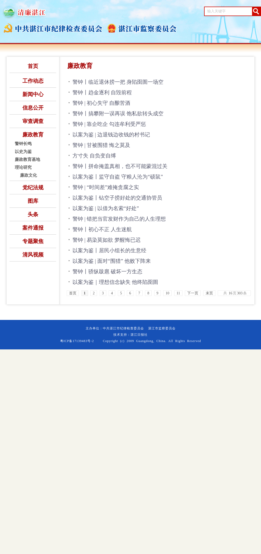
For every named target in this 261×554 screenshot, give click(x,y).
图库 (33, 201)
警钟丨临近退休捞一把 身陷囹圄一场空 (117, 82)
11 (178, 293)
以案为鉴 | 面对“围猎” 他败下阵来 (111, 261)
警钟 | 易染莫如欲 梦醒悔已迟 (106, 240)
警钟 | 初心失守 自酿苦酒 (101, 103)
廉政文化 (28, 175)
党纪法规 (32, 187)
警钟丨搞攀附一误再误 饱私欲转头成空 (117, 113)
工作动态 (32, 81)
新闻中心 (32, 94)
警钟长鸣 (23, 143)
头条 (33, 214)
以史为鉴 (23, 151)
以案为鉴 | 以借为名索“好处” (105, 208)
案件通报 (32, 228)
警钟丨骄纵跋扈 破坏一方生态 (107, 271)
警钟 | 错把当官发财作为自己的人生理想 (119, 219)
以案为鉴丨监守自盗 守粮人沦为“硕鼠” (117, 177)
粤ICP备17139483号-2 (77, 341)
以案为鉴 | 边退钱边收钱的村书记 (111, 134)
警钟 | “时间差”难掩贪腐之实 (105, 187)
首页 (33, 66)
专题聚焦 (32, 241)
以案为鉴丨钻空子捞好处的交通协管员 (117, 198)
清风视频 (32, 255)
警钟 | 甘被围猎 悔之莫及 (101, 145)
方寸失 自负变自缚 (94, 156)
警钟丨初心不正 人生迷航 (102, 229)
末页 (209, 293)
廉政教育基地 (27, 159)
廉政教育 (32, 134)
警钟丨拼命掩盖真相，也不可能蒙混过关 (119, 166)
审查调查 (32, 121)
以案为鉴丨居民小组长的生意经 (109, 250)
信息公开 (32, 108)
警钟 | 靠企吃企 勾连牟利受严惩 (109, 124)
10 (167, 293)
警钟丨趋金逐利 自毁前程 (102, 92)
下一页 (192, 293)
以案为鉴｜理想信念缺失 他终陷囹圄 (115, 282)
